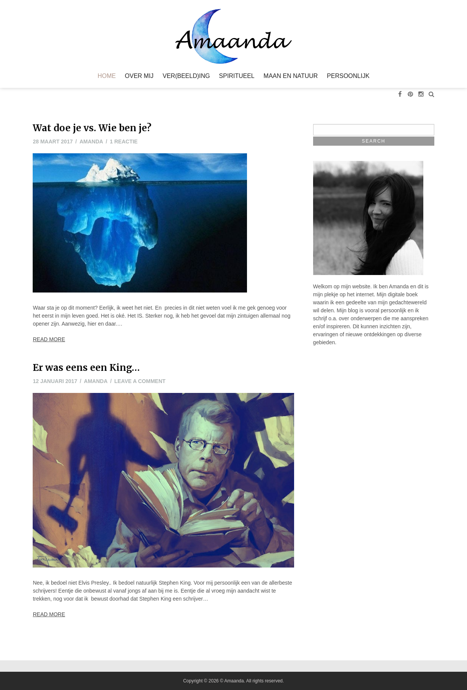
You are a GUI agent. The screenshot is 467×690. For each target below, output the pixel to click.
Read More (49, 339)
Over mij (139, 76)
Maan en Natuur (291, 76)
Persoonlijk (348, 76)
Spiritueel (236, 76)
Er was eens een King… (86, 368)
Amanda (91, 141)
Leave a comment (140, 381)
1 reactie (124, 141)
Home (107, 76)
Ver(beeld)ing (186, 76)
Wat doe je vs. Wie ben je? (92, 128)
